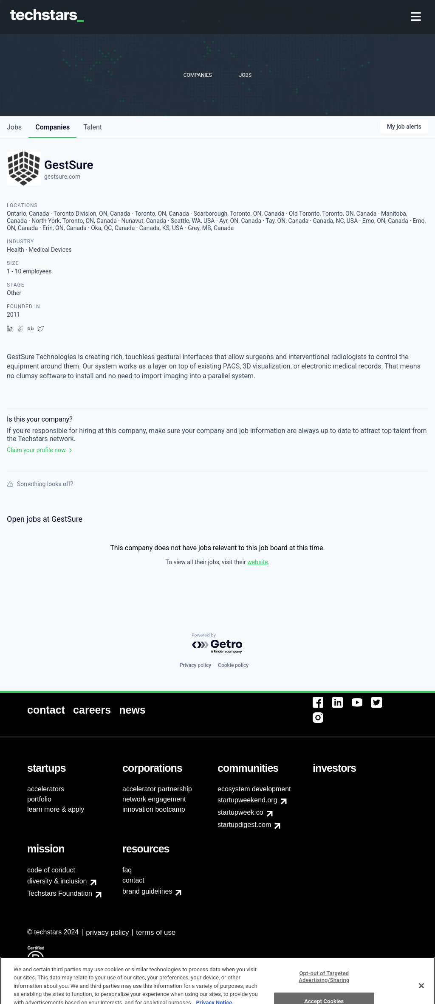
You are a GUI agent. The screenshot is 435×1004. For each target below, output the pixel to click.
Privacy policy (195, 665)
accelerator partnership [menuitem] (157, 789)
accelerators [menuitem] (45, 789)
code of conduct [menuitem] (51, 870)
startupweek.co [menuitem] (240, 812)
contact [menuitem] (133, 880)
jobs (14, 127)
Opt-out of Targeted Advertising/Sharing (324, 991)
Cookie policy (233, 665)
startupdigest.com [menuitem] (244, 824)
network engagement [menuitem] (154, 799)
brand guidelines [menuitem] (147, 891)
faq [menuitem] (127, 870)
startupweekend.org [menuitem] (247, 800)
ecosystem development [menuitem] (254, 789)
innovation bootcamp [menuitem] (153, 809)
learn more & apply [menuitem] (55, 809)
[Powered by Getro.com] (217, 643)
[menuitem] (417, 17)
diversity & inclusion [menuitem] (57, 881)
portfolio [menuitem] (39, 799)
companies (52, 127)
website (257, 562)
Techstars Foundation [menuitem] (59, 893)
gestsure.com (62, 176)
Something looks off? (40, 484)
